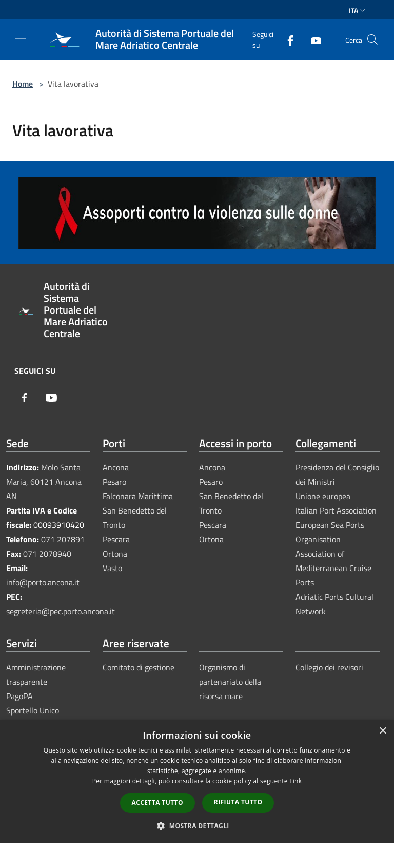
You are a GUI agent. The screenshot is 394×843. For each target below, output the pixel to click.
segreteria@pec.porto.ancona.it (60, 611)
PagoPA (19, 696)
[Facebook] (286, 39)
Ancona (116, 467)
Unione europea (323, 496)
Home (22, 84)
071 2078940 (47, 553)
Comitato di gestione (138, 667)
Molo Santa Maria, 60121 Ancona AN (44, 481)
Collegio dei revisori (329, 667)
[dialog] (197, 781)
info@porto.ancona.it (43, 582)
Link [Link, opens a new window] (295, 781)
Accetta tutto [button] (157, 802)
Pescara (116, 539)
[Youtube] (312, 39)
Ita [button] (358, 10)
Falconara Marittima (138, 496)
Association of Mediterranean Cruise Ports (333, 568)
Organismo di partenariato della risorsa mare (230, 681)
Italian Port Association (336, 510)
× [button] (382, 731)
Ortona (115, 553)
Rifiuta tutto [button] (238, 802)
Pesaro (114, 481)
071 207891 (63, 539)
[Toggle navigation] (20, 38)
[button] (197, 825)
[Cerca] (372, 39)
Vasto (112, 568)
